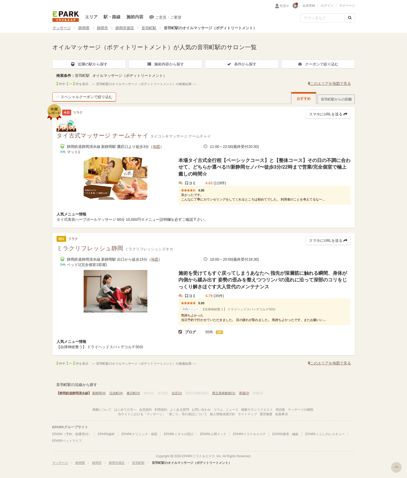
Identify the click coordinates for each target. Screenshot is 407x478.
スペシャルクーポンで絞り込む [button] (84, 97)
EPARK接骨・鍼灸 (285, 434)
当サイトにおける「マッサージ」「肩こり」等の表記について (162, 414)
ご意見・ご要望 (165, 17)
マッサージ (61, 28)
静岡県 (83, 28)
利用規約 (161, 410)
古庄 (177, 393)
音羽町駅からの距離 (336, 99)
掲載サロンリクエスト (257, 410)
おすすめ (304, 99)
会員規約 (145, 410)
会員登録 (308, 5)
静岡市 (102, 28)
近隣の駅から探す (89, 64)
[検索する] (350, 18)
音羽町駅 (149, 28)
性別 (284, 6)
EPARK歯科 (106, 434)
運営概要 (266, 414)
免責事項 (281, 414)
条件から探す (241, 64)
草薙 (244, 393)
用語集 (280, 410)
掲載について (102, 410)
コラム (218, 410)
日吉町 (116, 393)
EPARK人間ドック (213, 434)
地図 (156, 146)
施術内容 (134, 17)
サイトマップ (247, 414)
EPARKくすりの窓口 (179, 434)
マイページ (347, 5)
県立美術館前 (223, 393)
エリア (91, 17)
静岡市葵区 (124, 28)
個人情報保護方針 (222, 414)
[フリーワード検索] (322, 17)
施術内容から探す (165, 64)
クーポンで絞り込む (318, 64)
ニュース (232, 410)
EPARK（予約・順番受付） (72, 434)
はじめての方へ (125, 410)
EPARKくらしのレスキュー (325, 434)
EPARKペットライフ (67, 441)
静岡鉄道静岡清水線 (73, 393)
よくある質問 (179, 410)
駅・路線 (112, 17)
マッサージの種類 (300, 410)
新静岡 (99, 393)
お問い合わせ (201, 410)
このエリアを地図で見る (329, 83)
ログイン (327, 5)
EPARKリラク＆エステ (65, 16)
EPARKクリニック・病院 (139, 434)
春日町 (133, 393)
